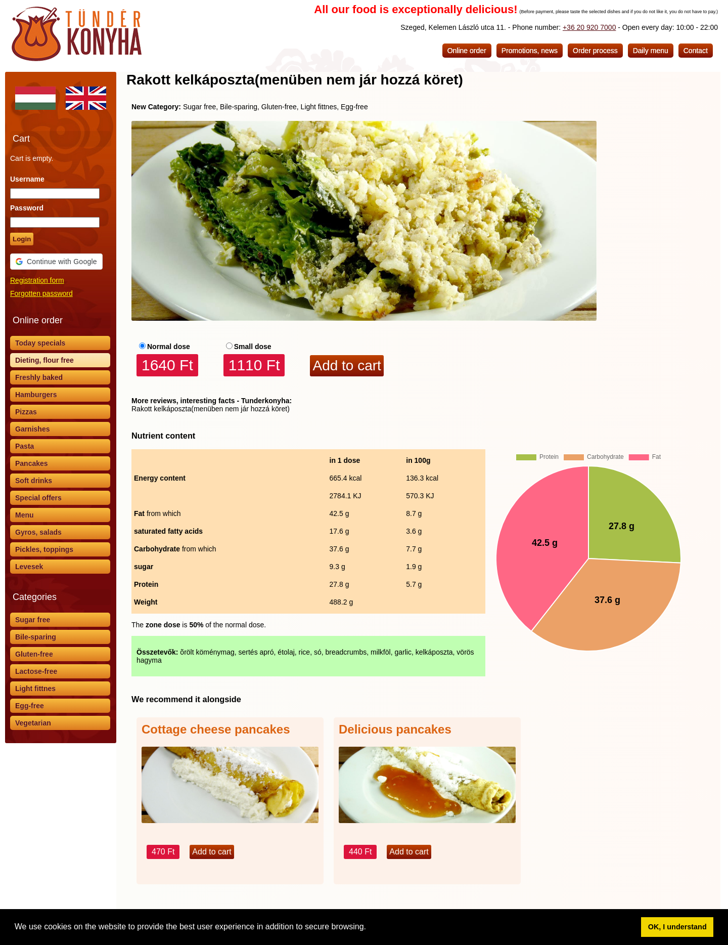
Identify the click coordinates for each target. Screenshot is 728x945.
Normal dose (168, 346)
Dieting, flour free (44, 360)
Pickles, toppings (44, 549)
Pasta (24, 446)
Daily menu (650, 51)
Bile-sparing (35, 637)
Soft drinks (33, 481)
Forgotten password (41, 293)
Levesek (29, 567)
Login (22, 239)
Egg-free (29, 706)
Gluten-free (34, 654)
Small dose (252, 346)
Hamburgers (36, 395)
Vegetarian (33, 723)
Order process (595, 51)
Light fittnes (35, 688)
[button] (369, 927)
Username (27, 179)
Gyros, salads (38, 532)
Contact (696, 51)
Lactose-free (36, 671)
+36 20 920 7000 (589, 27)
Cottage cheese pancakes (216, 729)
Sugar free (32, 620)
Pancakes (31, 463)
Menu (24, 515)
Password (26, 208)
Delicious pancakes (395, 729)
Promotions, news (530, 51)
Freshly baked (39, 377)
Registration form (37, 280)
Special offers (38, 498)
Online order (466, 51)
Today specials (40, 343)
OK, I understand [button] (677, 927)
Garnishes (32, 429)
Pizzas (26, 412)
